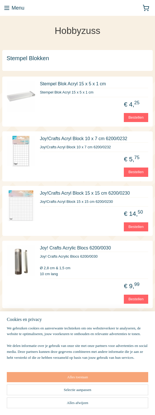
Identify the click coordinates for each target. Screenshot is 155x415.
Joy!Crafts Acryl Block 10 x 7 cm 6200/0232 (84, 138)
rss (103, 404)
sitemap (93, 404)
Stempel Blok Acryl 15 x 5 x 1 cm (73, 83)
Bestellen (135, 117)
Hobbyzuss (15, 386)
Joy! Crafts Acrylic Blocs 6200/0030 (75, 247)
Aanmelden (20, 369)
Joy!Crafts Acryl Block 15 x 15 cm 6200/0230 (85, 193)
